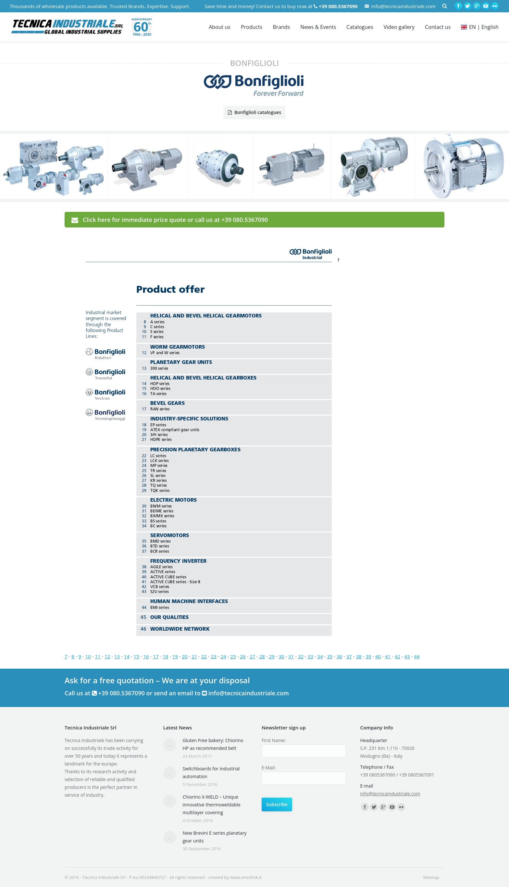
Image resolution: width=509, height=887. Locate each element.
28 (262, 656)
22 (204, 656)
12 (107, 656)
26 (242, 656)
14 (127, 656)
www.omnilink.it (245, 877)
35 (329, 656)
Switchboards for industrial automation (211, 772)
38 (358, 656)
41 (388, 656)
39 (368, 656)
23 (214, 656)
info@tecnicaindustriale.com (403, 6)
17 (155, 656)
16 (146, 656)
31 (291, 656)
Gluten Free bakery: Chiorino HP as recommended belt (213, 744)
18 (165, 656)
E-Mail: (269, 768)
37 (349, 656)
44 (416, 656)
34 (320, 656)
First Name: (274, 740)
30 (281, 656)
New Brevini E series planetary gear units (215, 837)
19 (175, 656)
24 (223, 656)
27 (252, 656)
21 (194, 656)
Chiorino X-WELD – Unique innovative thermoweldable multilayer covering (212, 805)
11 (97, 656)
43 (407, 656)
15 (136, 656)
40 (378, 656)
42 (397, 656)
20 (184, 656)
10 (88, 656)
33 (310, 656)
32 (301, 656)
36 (339, 656)
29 (271, 656)
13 (117, 656)
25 (233, 656)
